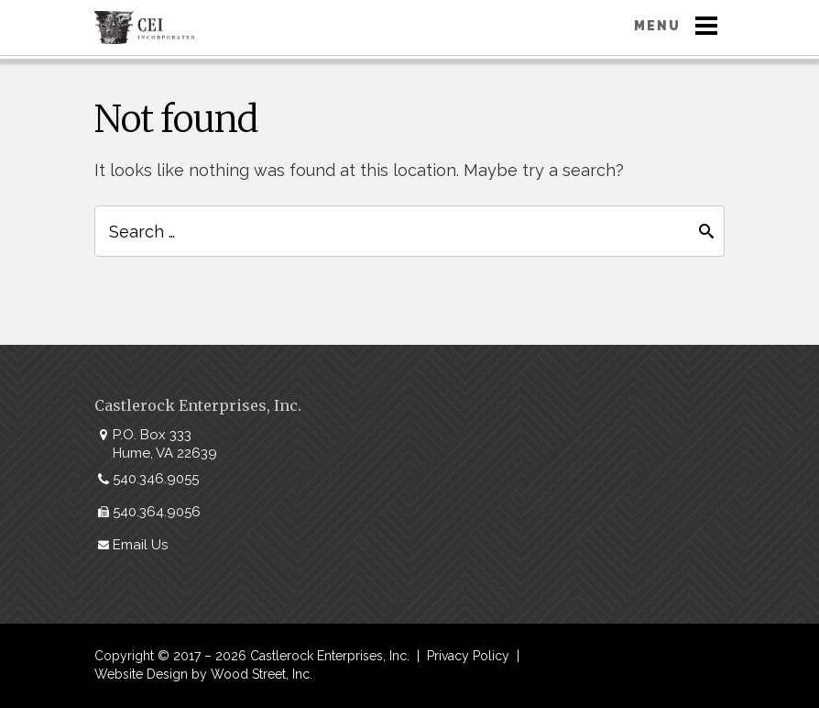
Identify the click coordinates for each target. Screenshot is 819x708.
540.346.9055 (156, 478)
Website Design (141, 674)
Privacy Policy (468, 655)
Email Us (140, 545)
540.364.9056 (157, 511)
